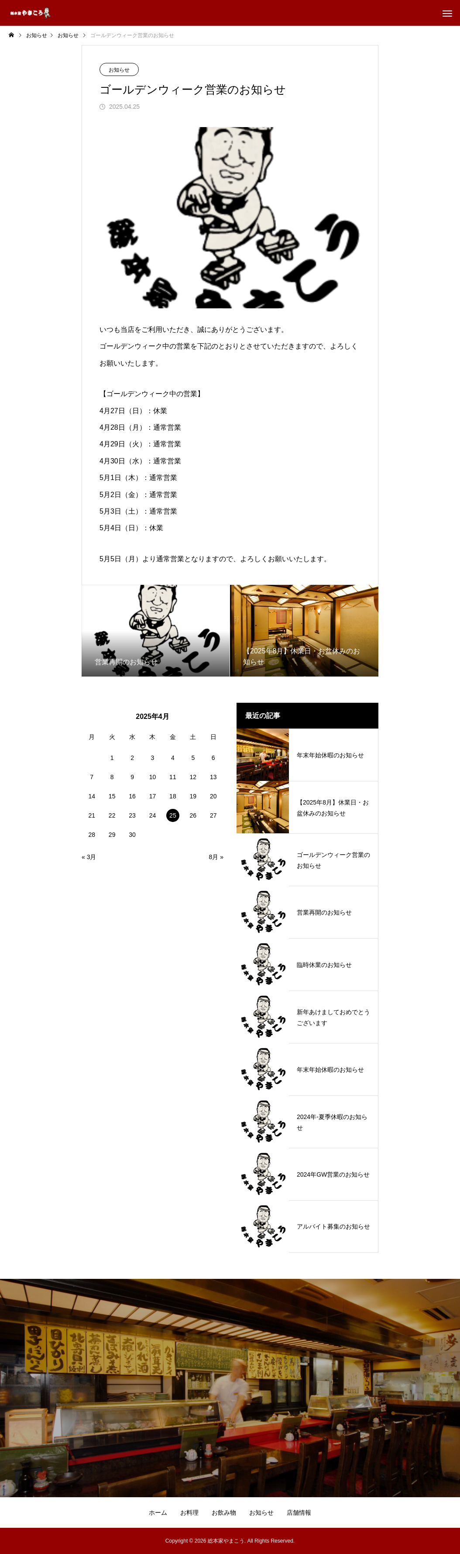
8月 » (216, 856)
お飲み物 (224, 1512)
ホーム (158, 1512)
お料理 (189, 1512)
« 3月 (89, 856)
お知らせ (119, 70)
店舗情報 (299, 1512)
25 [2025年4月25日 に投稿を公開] (172, 815)
